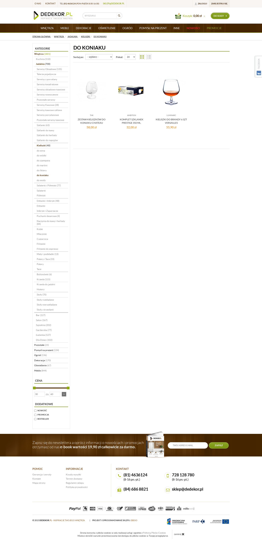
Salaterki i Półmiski (49, 185)
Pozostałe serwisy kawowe (50, 120)
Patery (40, 264)
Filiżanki (41, 244)
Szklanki (43, 125)
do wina (41, 150)
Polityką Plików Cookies (154, 533)
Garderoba (44, 330)
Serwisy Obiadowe (49, 69)
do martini (42, 165)
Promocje (214, 28)
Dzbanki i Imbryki (48, 201)
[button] (64, 394)
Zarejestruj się (219, 4)
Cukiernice (42, 239)
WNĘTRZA (47, 28)
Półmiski (41, 195)
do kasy (220, 16)
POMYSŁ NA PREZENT (153, 28)
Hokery (40, 289)
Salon (41, 320)
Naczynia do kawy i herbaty (51, 222)
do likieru (42, 170)
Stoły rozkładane (45, 299)
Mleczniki (42, 234)
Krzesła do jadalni (46, 284)
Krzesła (43, 279)
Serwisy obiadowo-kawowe (51, 89)
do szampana (43, 160)
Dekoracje (42, 360)
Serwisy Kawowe (48, 105)
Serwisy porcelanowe (48, 115)
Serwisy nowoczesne (47, 94)
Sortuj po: (78, 57)
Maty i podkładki (47, 254)
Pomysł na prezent (46, 350)
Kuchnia (43, 59)
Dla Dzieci (44, 340)
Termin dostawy (74, 478)
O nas (38, 3)
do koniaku (42, 175)
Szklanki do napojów (47, 140)
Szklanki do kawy (45, 130)
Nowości (193, 28)
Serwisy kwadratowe (47, 84)
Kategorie (42, 48)
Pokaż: (119, 57)
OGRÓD (127, 28)
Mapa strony (38, 483)
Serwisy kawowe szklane (49, 110)
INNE (176, 28)
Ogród (40, 355)
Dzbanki (41, 206)
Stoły (41, 294)
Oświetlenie (42, 365)
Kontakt (50, 3)
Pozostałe (41, 345)
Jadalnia (43, 64)
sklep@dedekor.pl (113, 3)
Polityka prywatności (77, 487)
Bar (40, 315)
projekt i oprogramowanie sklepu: (114, 520)
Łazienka (43, 335)
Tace (39, 269)
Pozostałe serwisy (46, 99)
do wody (41, 180)
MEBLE (64, 28)
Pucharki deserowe (48, 216)
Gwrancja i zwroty (41, 474)
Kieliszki (43, 145)
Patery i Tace (45, 259)
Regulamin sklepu (75, 483)
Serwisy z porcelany (47, 79)
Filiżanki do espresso (47, 249)
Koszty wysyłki (73, 474)
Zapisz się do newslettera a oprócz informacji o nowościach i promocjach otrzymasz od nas (88, 445)
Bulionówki (44, 274)
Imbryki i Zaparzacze (47, 211)
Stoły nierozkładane (47, 304)
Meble (40, 370)
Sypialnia (43, 325)
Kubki (40, 229)
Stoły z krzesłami (45, 309)
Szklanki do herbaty (47, 135)
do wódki (41, 155)
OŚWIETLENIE (107, 28)
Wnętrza (42, 54)
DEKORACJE (83, 28)
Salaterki (41, 190)
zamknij (179, 534)
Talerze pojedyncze (46, 74)
